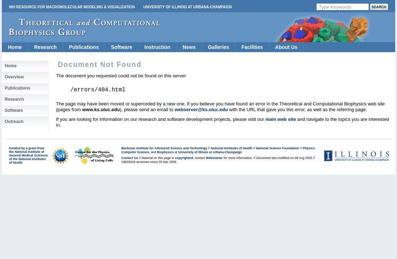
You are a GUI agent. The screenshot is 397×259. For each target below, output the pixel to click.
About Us (286, 47)
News (189, 47)
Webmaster (214, 158)
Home (15, 47)
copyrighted (184, 158)
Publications (84, 47)
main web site (280, 119)
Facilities (252, 47)
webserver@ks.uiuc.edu (201, 109)
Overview (14, 76)
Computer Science (135, 152)
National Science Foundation (277, 148)
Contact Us (129, 158)
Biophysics (165, 152)
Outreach (14, 121)
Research (45, 47)
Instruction (157, 47)
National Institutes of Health (231, 148)
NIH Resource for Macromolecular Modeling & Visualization (72, 7)
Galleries (218, 47)
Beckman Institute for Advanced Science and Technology (164, 148)
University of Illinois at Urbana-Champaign (187, 7)
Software (121, 47)
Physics (309, 148)
